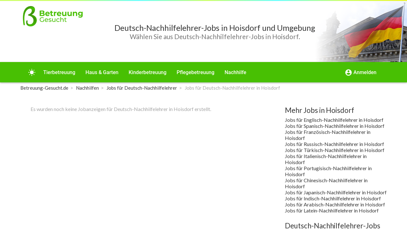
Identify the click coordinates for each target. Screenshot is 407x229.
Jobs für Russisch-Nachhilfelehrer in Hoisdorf (334, 144)
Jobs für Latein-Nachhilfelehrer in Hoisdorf (332, 210)
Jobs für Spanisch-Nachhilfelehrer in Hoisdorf (334, 126)
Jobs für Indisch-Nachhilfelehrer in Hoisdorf (333, 198)
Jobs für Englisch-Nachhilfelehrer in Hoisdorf (334, 120)
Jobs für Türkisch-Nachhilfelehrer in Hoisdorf (334, 150)
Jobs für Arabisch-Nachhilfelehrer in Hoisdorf (335, 204)
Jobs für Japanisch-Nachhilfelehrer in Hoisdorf (336, 192)
